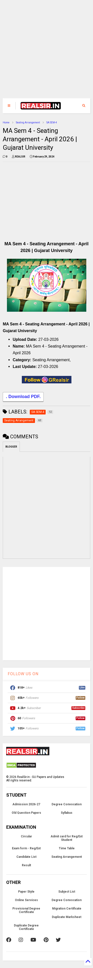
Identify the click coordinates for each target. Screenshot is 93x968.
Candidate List (26, 857)
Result (26, 865)
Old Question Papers (26, 813)
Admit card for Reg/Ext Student (67, 838)
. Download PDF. (23, 397)
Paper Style (26, 891)
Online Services (26, 900)
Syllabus (66, 813)
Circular (26, 836)
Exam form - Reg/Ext (26, 848)
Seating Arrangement (28, 122)
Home (6, 122)
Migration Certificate (66, 908)
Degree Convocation (67, 804)
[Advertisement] (44, 51)
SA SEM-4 (51, 122)
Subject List (66, 891)
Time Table (67, 848)
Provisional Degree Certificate (26, 910)
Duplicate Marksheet (66, 917)
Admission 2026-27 (26, 804)
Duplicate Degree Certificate (26, 927)
